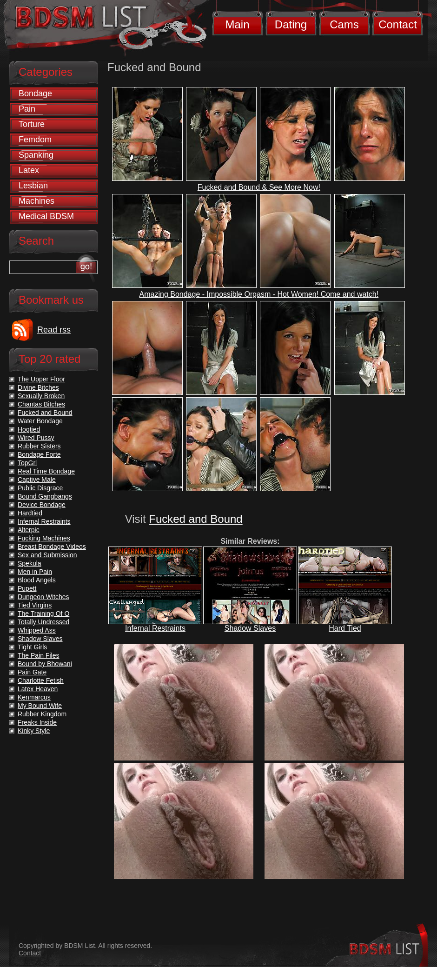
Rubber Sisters (39, 446)
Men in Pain (35, 571)
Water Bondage (40, 421)
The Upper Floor (41, 379)
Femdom (35, 139)
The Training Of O (43, 613)
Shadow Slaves (250, 628)
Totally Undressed (43, 622)
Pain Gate (32, 672)
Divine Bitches (38, 387)
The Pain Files (38, 655)
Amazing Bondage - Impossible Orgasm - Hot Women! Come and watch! (259, 294)
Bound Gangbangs (45, 496)
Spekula (29, 563)
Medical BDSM (46, 216)
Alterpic (29, 530)
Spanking (36, 155)
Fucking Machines (44, 538)
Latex (29, 170)
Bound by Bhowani (45, 663)
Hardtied (30, 513)
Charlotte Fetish (41, 680)
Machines (36, 201)
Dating (291, 24)
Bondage (35, 93)
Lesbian (33, 185)
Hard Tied (345, 628)
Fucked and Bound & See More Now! (259, 187)
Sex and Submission (47, 555)
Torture (32, 124)
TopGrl (27, 463)
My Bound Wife (40, 705)
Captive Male (37, 479)
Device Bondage (42, 504)
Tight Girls (32, 647)
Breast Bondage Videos (52, 546)
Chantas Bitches (41, 404)
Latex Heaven (38, 689)
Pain (27, 108)
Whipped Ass (37, 630)
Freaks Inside (37, 722)
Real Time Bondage (46, 471)
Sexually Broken (41, 396)
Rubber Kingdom (42, 714)
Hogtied (29, 429)
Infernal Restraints (155, 628)
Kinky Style (34, 730)
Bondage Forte (39, 454)
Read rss (54, 329)
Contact (397, 24)
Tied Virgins (35, 605)
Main (237, 24)
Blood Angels (37, 580)
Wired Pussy (36, 437)
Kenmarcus (34, 697)
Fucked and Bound (195, 519)
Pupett (27, 588)
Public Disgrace (40, 488)
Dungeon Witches (43, 596)
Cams (344, 24)
